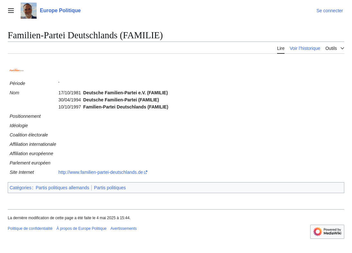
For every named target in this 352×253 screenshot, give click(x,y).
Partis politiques (110, 187)
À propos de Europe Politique (81, 228)
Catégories (21, 187)
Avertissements (124, 228)
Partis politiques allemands (62, 187)
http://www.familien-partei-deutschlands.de (101, 172)
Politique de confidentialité (30, 228)
